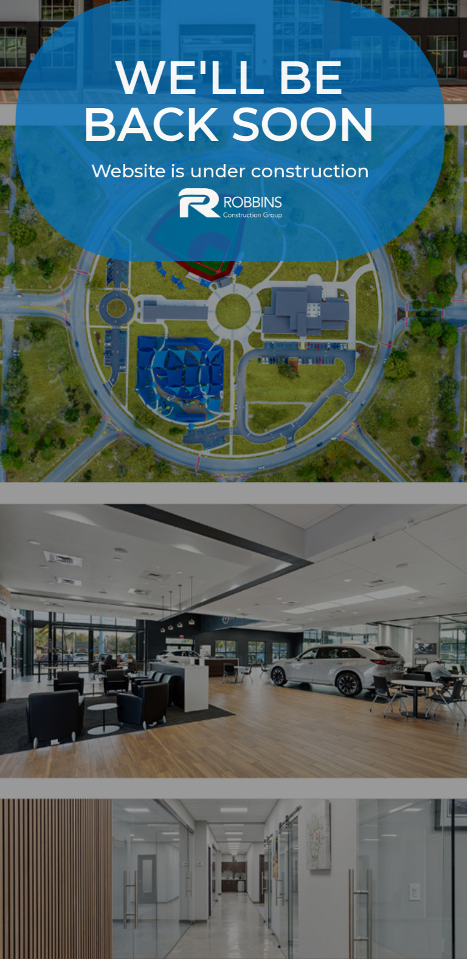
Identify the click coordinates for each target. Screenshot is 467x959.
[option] (233, 479)
